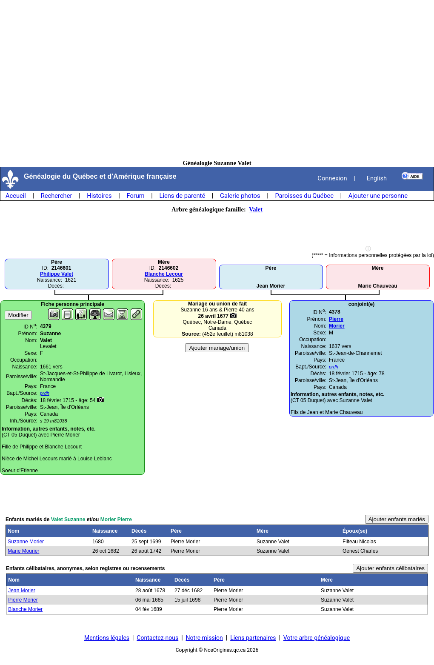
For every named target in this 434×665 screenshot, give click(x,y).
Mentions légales (106, 637)
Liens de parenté (183, 196)
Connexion (332, 178)
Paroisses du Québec (304, 196)
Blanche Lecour (164, 274)
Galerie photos (240, 196)
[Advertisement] (217, 80)
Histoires (99, 196)
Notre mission (204, 637)
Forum (135, 196)
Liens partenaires (253, 637)
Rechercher (56, 196)
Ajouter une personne (378, 196)
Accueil (16, 196)
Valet (256, 209)
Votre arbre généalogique (316, 637)
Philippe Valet (56, 274)
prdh (333, 366)
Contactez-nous (157, 637)
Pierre (336, 319)
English (377, 178)
